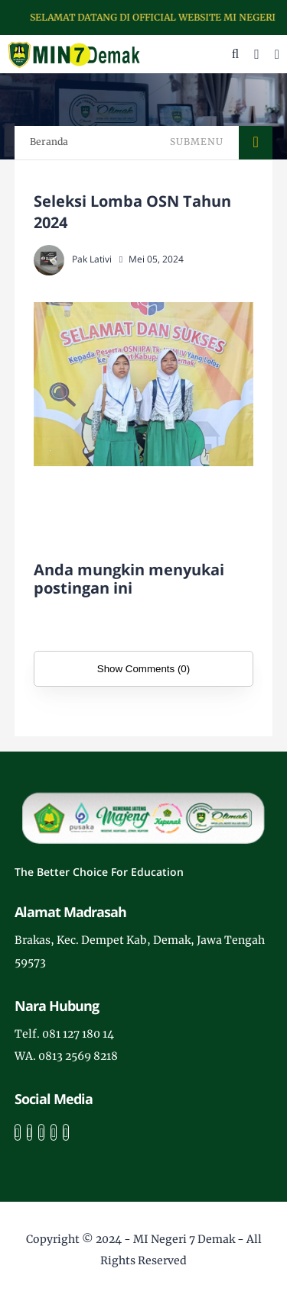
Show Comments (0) (143, 668)
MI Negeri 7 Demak (184, 1239)
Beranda (49, 141)
